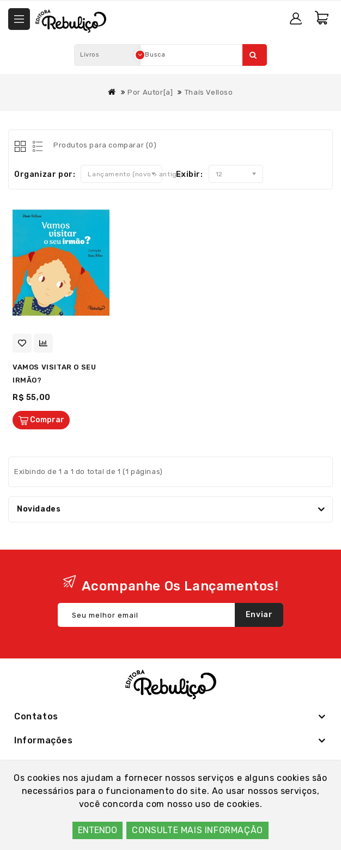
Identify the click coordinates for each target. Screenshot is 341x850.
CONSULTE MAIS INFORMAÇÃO (197, 830)
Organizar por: (44, 174)
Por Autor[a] (150, 92)
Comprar (47, 419)
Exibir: (189, 174)
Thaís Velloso (209, 92)
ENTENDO (97, 830)
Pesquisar (253, 55)
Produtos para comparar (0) (105, 145)
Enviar (259, 614)
